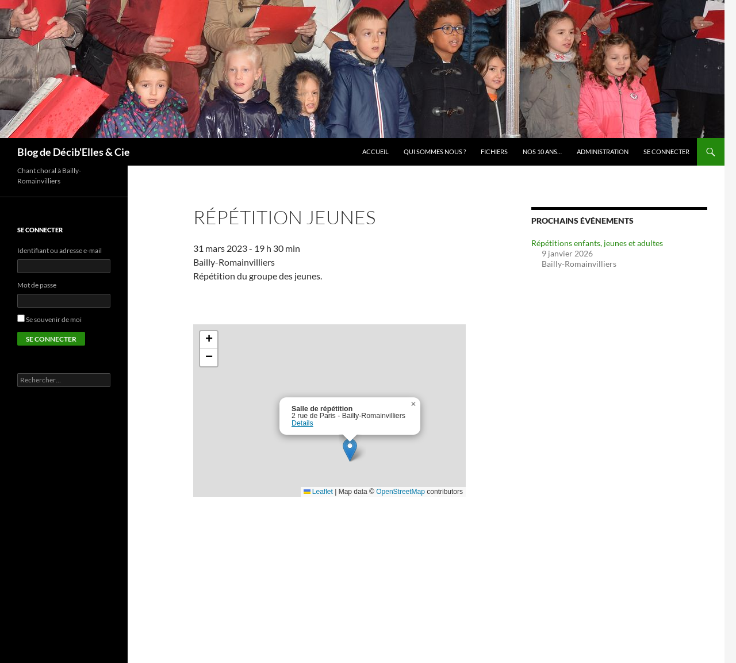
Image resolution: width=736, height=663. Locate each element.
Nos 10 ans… (542, 151)
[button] (350, 450)
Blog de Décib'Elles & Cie (73, 151)
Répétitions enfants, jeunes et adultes (597, 243)
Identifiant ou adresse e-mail (59, 250)
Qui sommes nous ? (435, 151)
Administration (602, 151)
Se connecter (666, 151)
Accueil (375, 151)
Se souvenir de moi (54, 319)
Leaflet (318, 492)
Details (302, 423)
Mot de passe (36, 285)
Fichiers (494, 151)
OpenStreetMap (400, 492)
